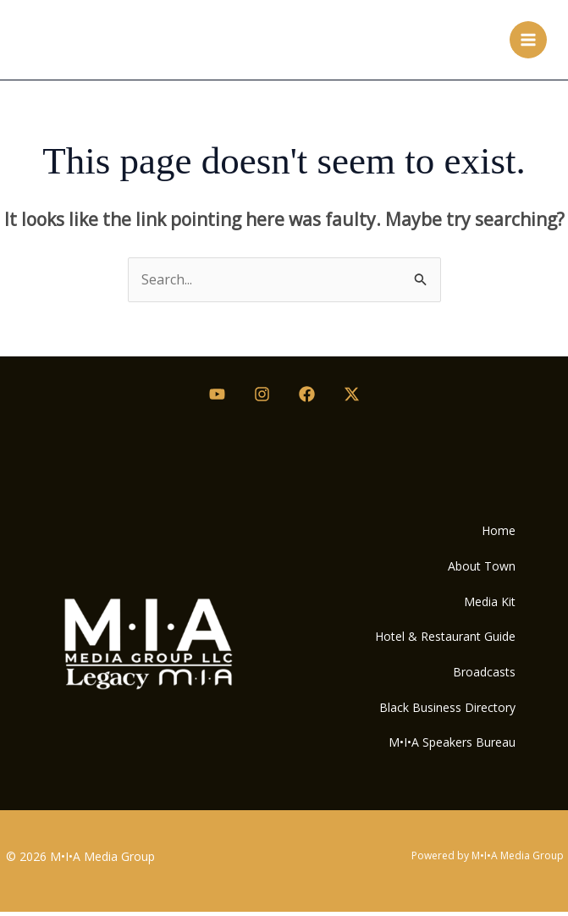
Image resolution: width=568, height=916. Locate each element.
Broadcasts (482, 673)
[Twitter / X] (352, 394)
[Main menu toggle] (528, 39)
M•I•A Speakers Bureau (450, 745)
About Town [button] (480, 566)
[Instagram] (262, 394)
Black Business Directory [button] (446, 710)
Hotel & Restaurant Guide (443, 638)
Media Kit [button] (488, 602)
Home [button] (497, 530)
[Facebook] (307, 394)
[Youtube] (217, 394)
